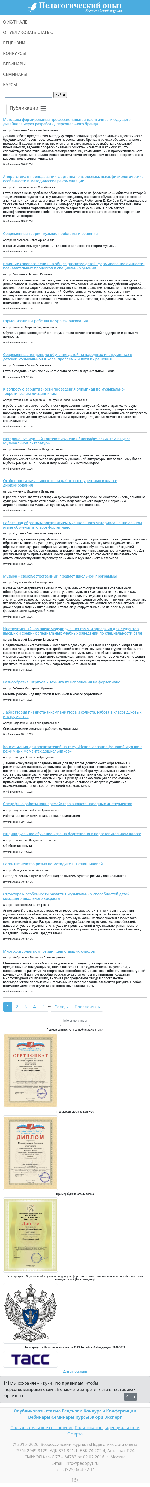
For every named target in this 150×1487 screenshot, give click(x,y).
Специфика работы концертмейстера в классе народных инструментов (67, 803)
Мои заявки (75, 1021)
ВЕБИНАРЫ (14, 64)
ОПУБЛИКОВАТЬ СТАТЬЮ (28, 32)
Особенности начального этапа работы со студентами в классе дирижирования (60, 483)
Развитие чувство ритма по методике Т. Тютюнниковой (53, 863)
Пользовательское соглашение (41, 1428)
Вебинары (39, 1417)
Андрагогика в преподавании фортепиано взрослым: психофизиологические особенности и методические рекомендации (73, 178)
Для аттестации (75, 1371)
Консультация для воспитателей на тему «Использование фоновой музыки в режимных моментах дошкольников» (72, 749)
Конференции (121, 1411)
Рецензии (72, 1411)
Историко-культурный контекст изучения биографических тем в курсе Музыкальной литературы (66, 441)
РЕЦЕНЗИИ (14, 43)
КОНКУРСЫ (14, 53)
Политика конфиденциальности (107, 1428)
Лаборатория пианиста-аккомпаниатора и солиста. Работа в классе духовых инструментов (72, 714)
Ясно (130, 1396)
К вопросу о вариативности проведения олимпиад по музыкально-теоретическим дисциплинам (64, 391)
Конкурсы (94, 1411)
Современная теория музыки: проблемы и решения (50, 233)
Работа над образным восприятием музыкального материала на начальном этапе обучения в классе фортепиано (72, 525)
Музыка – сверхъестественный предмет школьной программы (60, 576)
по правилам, (70, 1383)
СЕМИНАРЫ (15, 74)
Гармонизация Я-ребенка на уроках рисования (45, 320)
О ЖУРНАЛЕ (15, 22)
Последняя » (87, 1007)
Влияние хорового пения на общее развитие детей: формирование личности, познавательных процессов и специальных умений (73, 266)
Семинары (62, 1417)
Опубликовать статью (37, 1411)
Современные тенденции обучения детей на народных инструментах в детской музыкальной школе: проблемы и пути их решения (67, 356)
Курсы (82, 1417)
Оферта (75, 1434)
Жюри (96, 1417)
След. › (61, 1007)
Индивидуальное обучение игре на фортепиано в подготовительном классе (72, 833)
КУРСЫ (10, 85)
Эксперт (113, 1417)
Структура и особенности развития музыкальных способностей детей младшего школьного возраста (66, 896)
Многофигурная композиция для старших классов (49, 951)
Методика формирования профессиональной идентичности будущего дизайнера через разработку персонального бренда (67, 121)
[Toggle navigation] (28, 109)
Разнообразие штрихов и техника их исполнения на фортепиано (61, 682)
